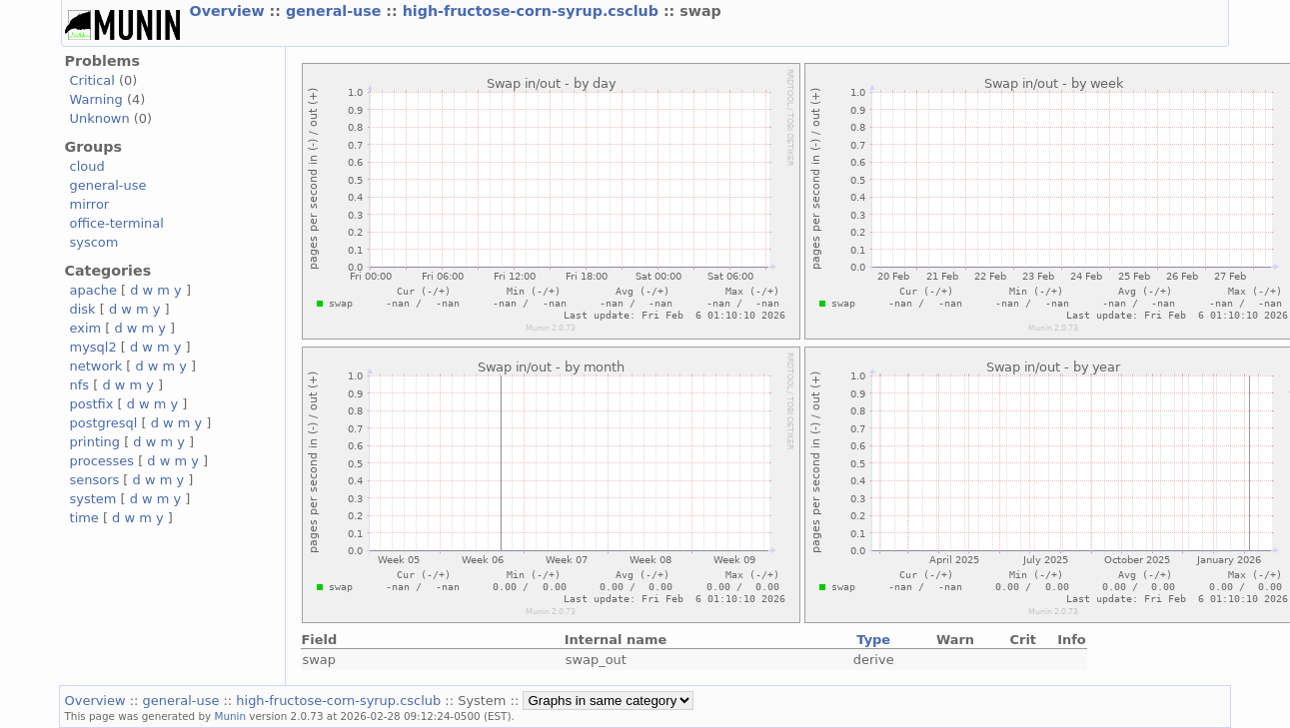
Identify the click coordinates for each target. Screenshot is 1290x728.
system (93, 498)
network (96, 366)
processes (102, 460)
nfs (80, 384)
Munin (231, 716)
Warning (96, 99)
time (84, 517)
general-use (336, 11)
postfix (92, 403)
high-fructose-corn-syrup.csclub (533, 11)
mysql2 (93, 347)
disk (83, 309)
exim (86, 328)
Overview (230, 11)
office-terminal (117, 223)
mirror (90, 204)
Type (873, 639)
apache (93, 290)
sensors (95, 479)
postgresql (104, 422)
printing (95, 441)
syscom (94, 242)
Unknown (100, 118)
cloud (87, 166)
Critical (92, 80)
